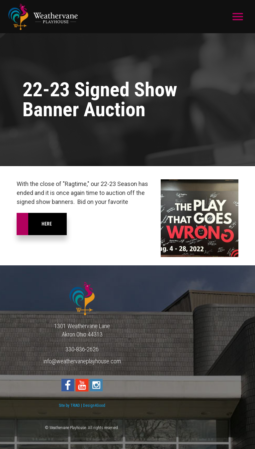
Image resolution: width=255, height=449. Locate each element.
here (47, 223)
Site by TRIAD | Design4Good (82, 405)
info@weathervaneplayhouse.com (82, 361)
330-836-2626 (82, 349)
